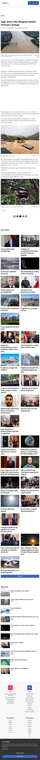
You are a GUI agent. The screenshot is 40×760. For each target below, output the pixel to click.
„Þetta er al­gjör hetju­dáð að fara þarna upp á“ (22, 599)
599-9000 (11, 703)
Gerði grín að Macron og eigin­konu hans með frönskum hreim (9, 529)
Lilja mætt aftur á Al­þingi (17, 642)
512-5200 (30, 694)
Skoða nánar (5, 749)
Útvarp (10, 732)
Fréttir (10, 720)
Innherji (29, 720)
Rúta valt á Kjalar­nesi (16, 608)
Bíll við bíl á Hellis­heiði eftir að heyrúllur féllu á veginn (24, 634)
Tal (29, 736)
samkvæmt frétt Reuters (12, 165)
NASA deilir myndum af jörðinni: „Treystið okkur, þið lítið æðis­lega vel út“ (29, 452)
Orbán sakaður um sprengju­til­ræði (20, 668)
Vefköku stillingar (20, 753)
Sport (10, 724)
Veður (29, 728)
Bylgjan (29, 730)
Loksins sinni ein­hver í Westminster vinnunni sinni (8, 452)
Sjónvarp (10, 730)
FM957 (29, 732)
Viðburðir (29, 726)
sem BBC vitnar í (14, 83)
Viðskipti (10, 722)
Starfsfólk (29, 704)
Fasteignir (29, 722)
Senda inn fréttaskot (29, 711)
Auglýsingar (29, 696)
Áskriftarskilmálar (29, 702)
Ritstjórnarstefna (30, 700)
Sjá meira (20, 576)
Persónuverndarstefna (10, 697)
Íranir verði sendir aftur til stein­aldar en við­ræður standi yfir (10, 550)
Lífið (10, 726)
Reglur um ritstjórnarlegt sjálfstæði (10, 695)
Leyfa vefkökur (20, 756)
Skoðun (10, 728)
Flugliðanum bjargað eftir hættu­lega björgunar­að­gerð (30, 370)
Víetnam (3, 210)
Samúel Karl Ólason (5, 28)
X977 (29, 734)
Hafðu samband (29, 698)
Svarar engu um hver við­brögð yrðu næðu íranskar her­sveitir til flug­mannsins (10, 472)
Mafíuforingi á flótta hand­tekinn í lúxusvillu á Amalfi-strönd (10, 411)
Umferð (29, 705)
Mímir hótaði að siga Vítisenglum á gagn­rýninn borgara (30, 472)
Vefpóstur (29, 707)
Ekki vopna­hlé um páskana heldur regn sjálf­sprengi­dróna (10, 431)
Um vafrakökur (29, 709)
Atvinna (29, 724)
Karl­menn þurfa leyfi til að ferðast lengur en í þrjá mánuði (10, 390)
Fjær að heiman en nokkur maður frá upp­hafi (22, 625)
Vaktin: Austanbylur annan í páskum (20, 591)
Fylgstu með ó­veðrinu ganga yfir (19, 660)
